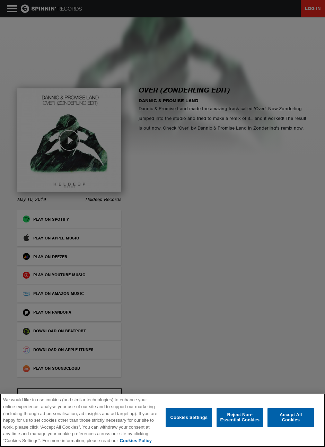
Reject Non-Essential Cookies (240, 417)
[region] (162, 420)
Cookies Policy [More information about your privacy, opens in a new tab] (136, 440)
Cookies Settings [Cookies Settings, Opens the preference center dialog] (189, 417)
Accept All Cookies (291, 417)
